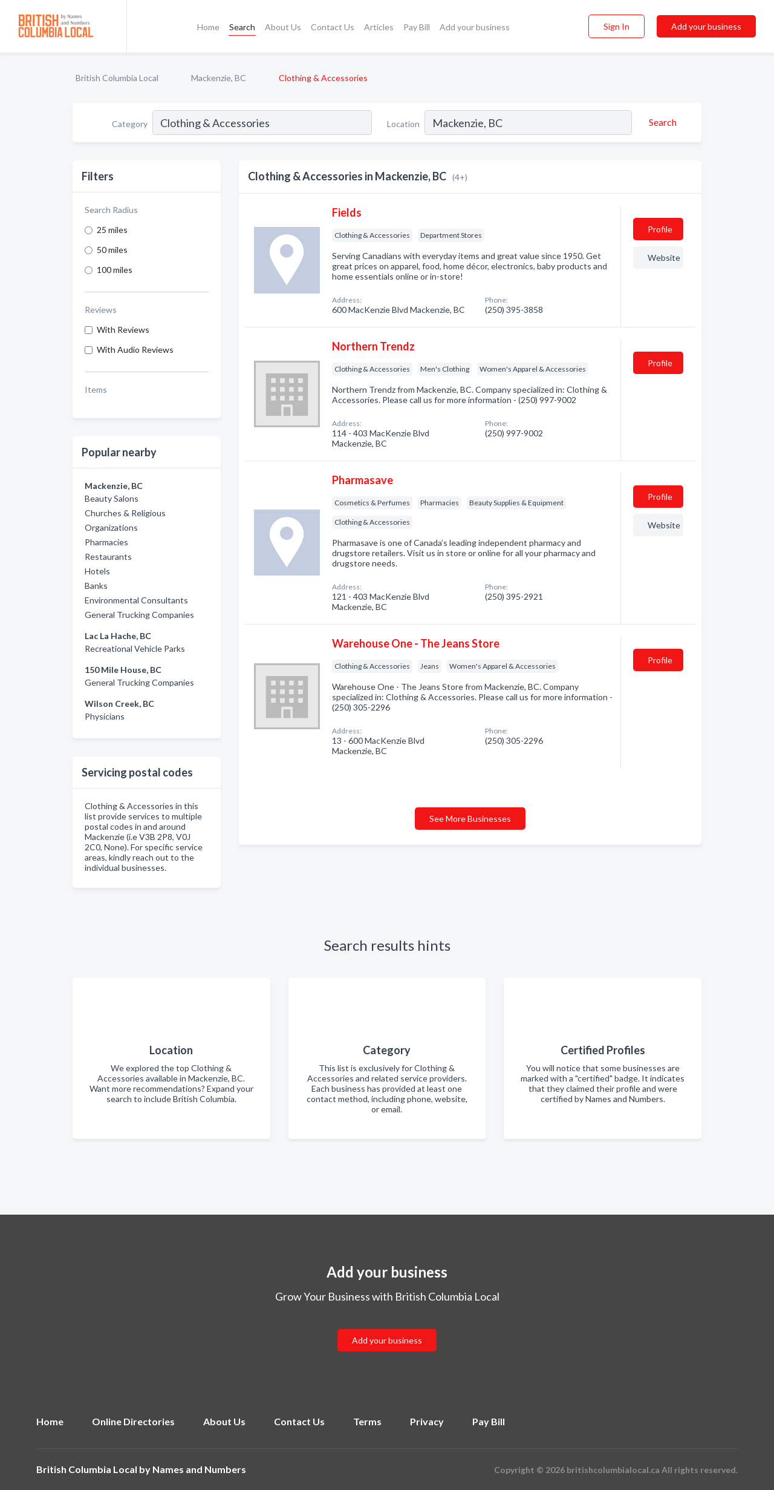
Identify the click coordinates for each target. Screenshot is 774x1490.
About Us (283, 27)
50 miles (112, 250)
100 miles (114, 269)
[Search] (661, 122)
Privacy (427, 1421)
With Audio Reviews (135, 349)
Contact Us (332, 27)
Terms (367, 1421)
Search (242, 27)
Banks (96, 585)
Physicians (105, 716)
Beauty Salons (111, 498)
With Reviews (123, 329)
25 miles (112, 230)
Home (208, 27)
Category (130, 124)
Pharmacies (106, 542)
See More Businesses (470, 818)
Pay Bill (416, 27)
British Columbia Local (117, 78)
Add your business (475, 27)
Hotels (97, 571)
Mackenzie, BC (218, 78)
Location (403, 124)
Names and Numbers (199, 1469)
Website (664, 257)
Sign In (616, 26)
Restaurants (108, 556)
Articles (379, 27)
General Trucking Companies (139, 614)
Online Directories (133, 1421)
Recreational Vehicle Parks (135, 648)
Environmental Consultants (136, 600)
